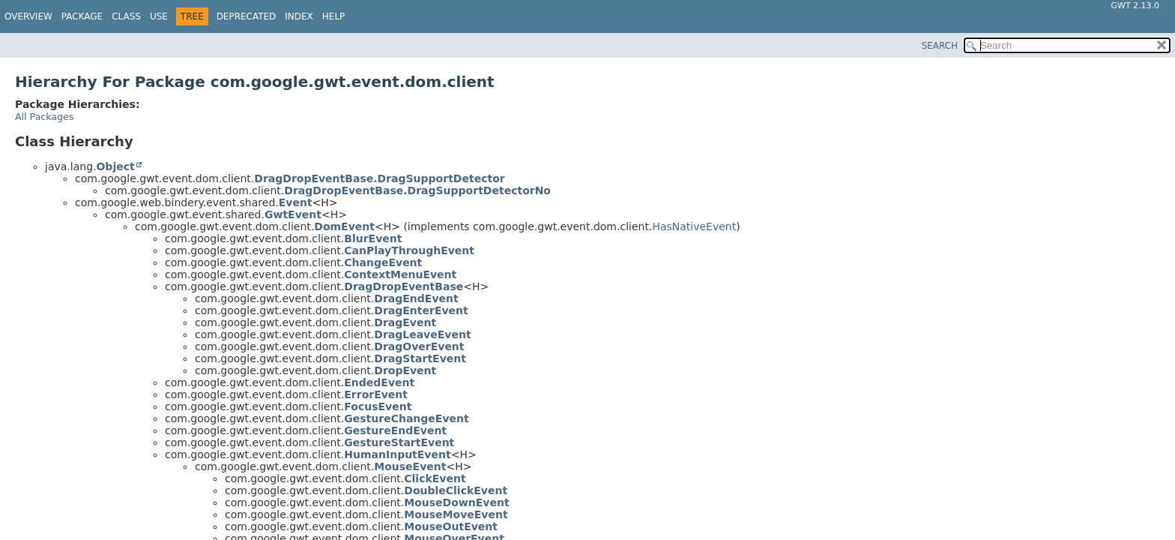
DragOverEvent (419, 346)
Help (333, 16)
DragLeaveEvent (422, 334)
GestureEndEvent (395, 430)
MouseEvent (410, 466)
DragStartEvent (420, 358)
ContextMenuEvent (400, 274)
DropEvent (405, 370)
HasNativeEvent (694, 226)
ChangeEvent (383, 262)
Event (295, 202)
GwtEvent (293, 214)
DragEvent (405, 322)
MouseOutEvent (451, 526)
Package (82, 16)
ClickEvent (434, 478)
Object (115, 166)
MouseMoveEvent (455, 514)
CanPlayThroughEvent (409, 250)
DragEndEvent (416, 298)
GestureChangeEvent (406, 418)
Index (299, 16)
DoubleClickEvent (455, 490)
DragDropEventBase (403, 286)
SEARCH (940, 45)
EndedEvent (379, 382)
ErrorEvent (376, 394)
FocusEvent (377, 406)
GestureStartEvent (399, 442)
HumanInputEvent (397, 454)
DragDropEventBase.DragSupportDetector (379, 178)
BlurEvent (373, 238)
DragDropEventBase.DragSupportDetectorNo (417, 190)
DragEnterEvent (421, 310)
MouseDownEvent (456, 502)
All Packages (44, 116)
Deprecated (247, 16)
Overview (28, 16)
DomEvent (344, 226)
